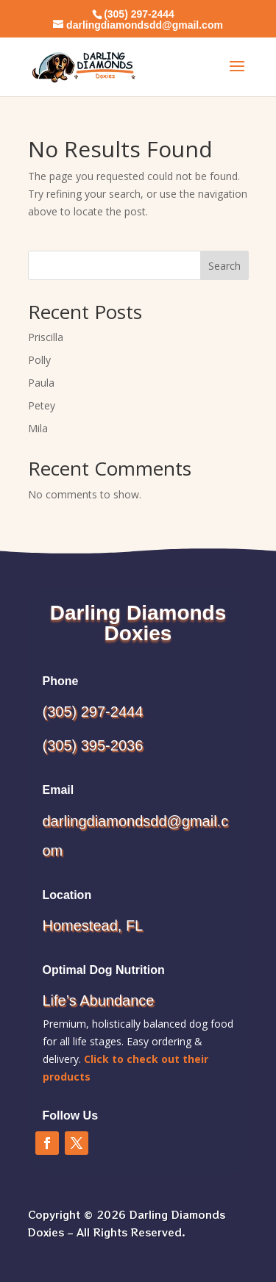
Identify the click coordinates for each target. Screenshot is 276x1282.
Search (224, 266)
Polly (39, 360)
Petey (41, 405)
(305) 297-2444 (93, 711)
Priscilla (45, 337)
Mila (38, 428)
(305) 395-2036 (93, 745)
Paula (41, 383)
